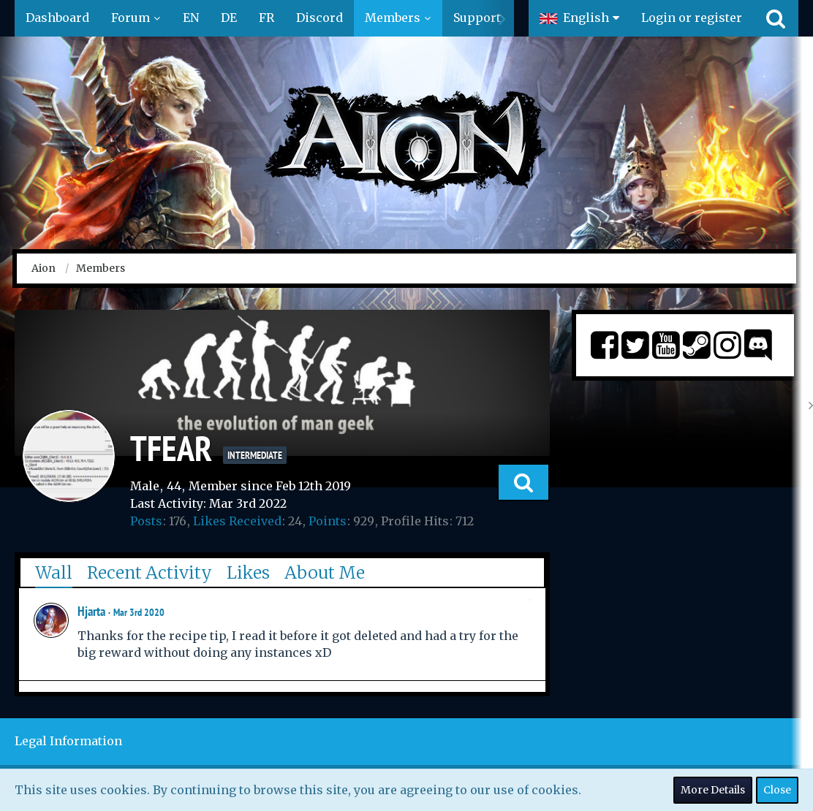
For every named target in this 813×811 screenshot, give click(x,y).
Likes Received (237, 521)
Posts (146, 521)
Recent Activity (149, 572)
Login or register (691, 17)
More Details (713, 789)
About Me (324, 572)
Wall (53, 572)
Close (777, 789)
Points (328, 521)
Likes (248, 572)
